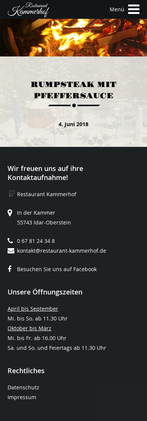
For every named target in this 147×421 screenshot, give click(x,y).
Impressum (22, 397)
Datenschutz (23, 387)
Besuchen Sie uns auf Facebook (57, 269)
